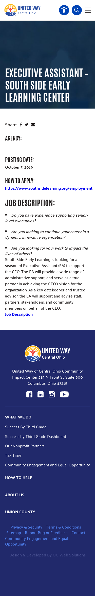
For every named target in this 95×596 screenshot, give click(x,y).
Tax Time (13, 455)
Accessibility (64, 10)
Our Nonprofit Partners (25, 445)
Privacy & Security (26, 527)
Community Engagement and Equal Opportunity (47, 464)
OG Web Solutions (69, 554)
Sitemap (13, 532)
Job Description (19, 314)
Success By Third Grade (25, 426)
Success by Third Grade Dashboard (35, 436)
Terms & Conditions (63, 527)
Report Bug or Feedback (46, 532)
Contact (78, 532)
